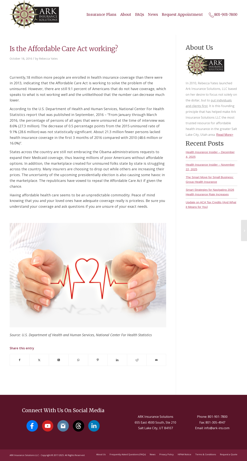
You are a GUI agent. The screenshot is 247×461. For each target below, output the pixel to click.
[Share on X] (39, 360)
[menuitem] (100, 14)
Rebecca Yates (48, 58)
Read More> (224, 134)
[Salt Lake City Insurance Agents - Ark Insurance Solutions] (34, 14)
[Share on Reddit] (136, 360)
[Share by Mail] (156, 360)
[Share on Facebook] (19, 360)
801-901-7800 (218, 417)
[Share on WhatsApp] (78, 360)
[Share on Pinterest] (97, 360)
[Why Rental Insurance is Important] (244, 230)
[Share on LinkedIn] (117, 360)
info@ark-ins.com (216, 428)
